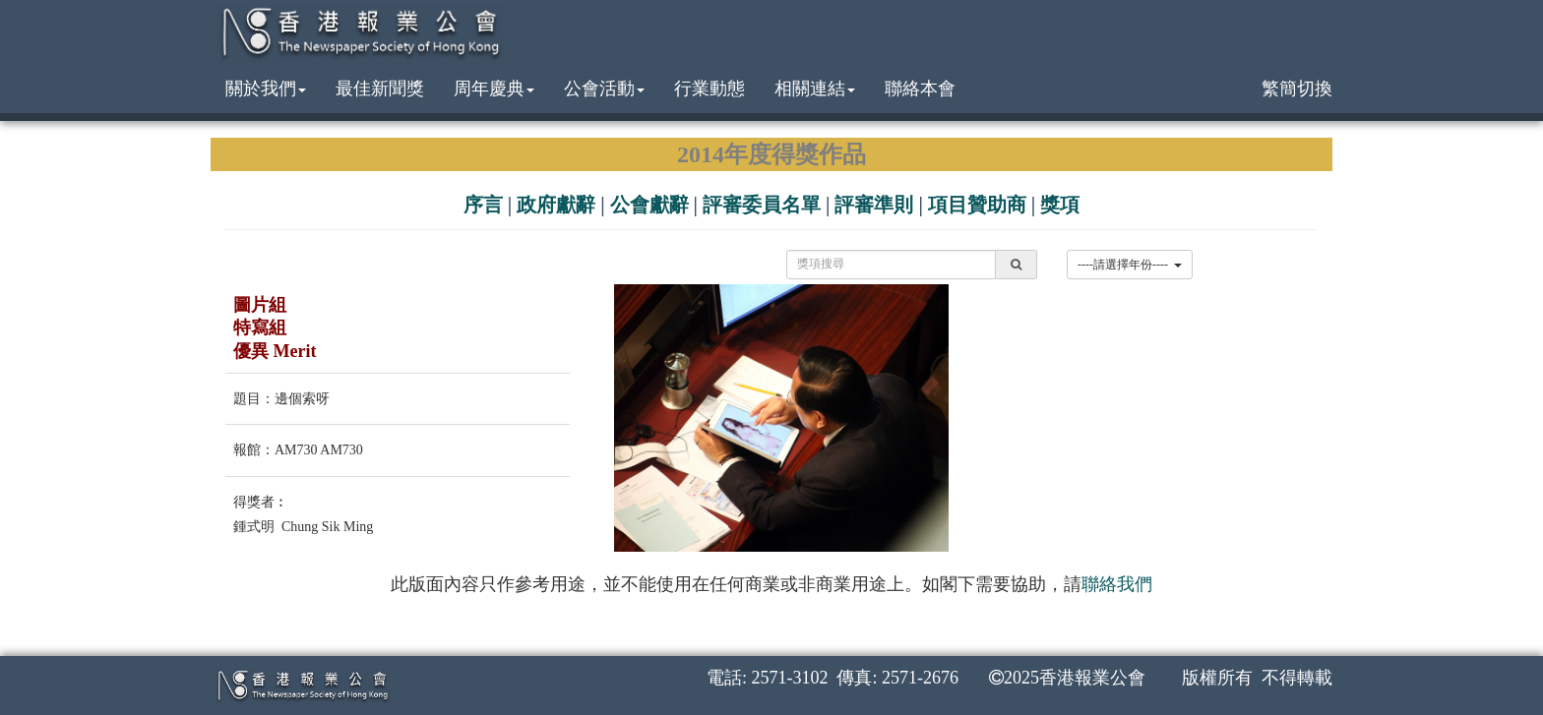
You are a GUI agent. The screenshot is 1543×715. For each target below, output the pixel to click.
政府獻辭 (556, 204)
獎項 (1060, 204)
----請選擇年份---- (1130, 264)
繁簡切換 (1297, 88)
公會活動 (604, 88)
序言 (483, 204)
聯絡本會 (920, 88)
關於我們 (265, 88)
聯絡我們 (1116, 584)
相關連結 (814, 88)
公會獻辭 (649, 204)
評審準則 (873, 204)
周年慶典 (494, 88)
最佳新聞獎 (380, 88)
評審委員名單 (762, 204)
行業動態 (709, 88)
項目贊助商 (977, 204)
